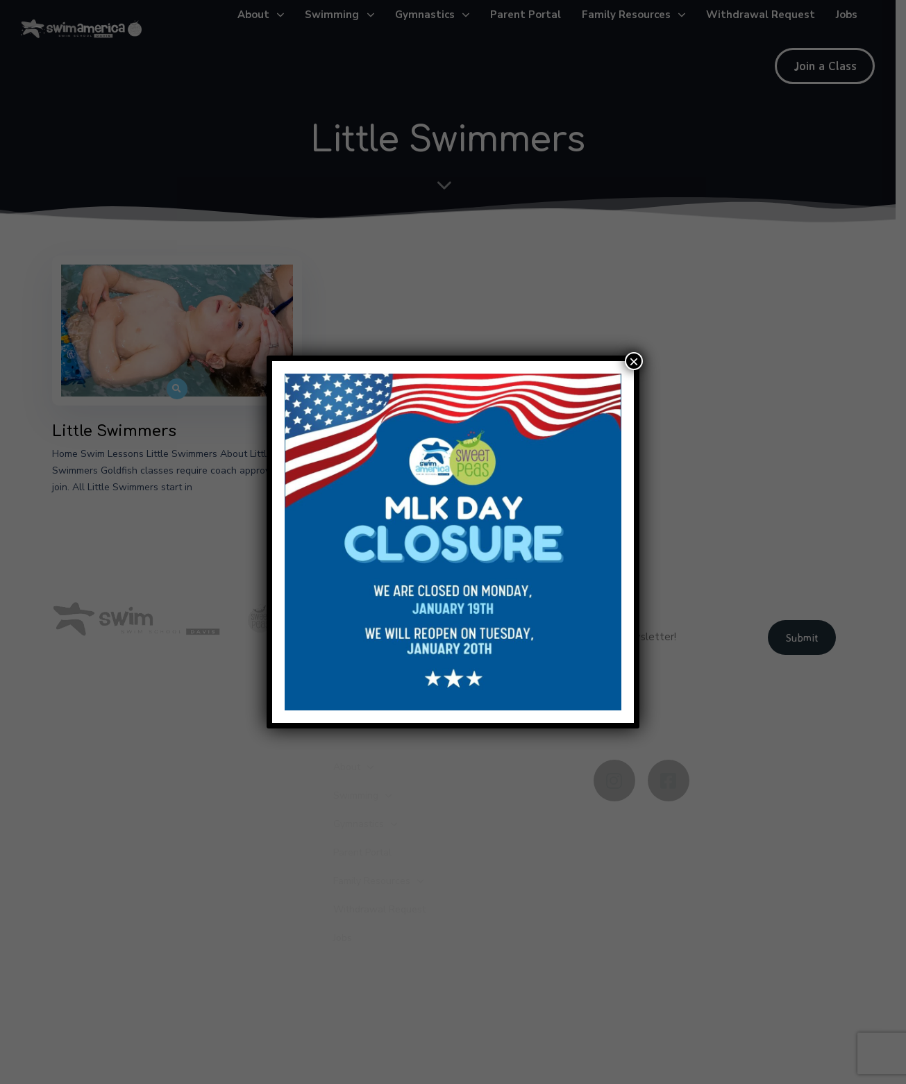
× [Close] (634, 361)
